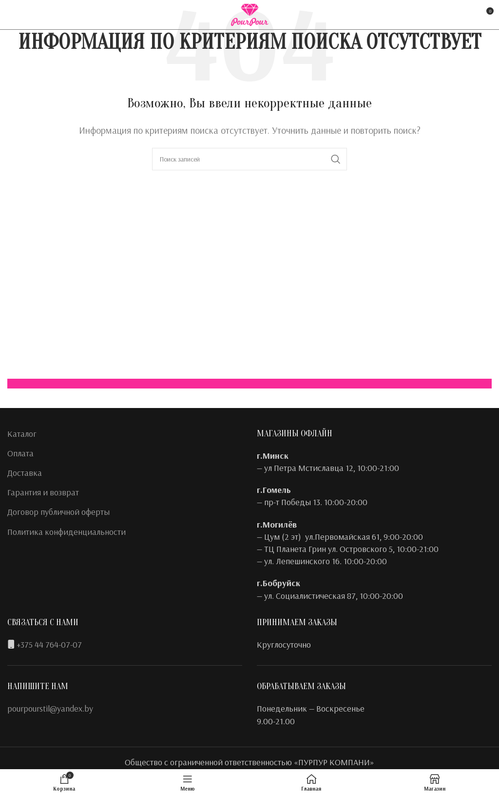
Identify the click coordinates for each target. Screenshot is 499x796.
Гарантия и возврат (43, 492)
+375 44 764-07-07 (49, 644)
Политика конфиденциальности (66, 531)
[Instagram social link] (27, 14)
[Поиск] (249, 159)
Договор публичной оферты (58, 511)
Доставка (24, 472)
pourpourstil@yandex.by (50, 708)
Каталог (22, 433)
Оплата (20, 453)
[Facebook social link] (13, 14)
